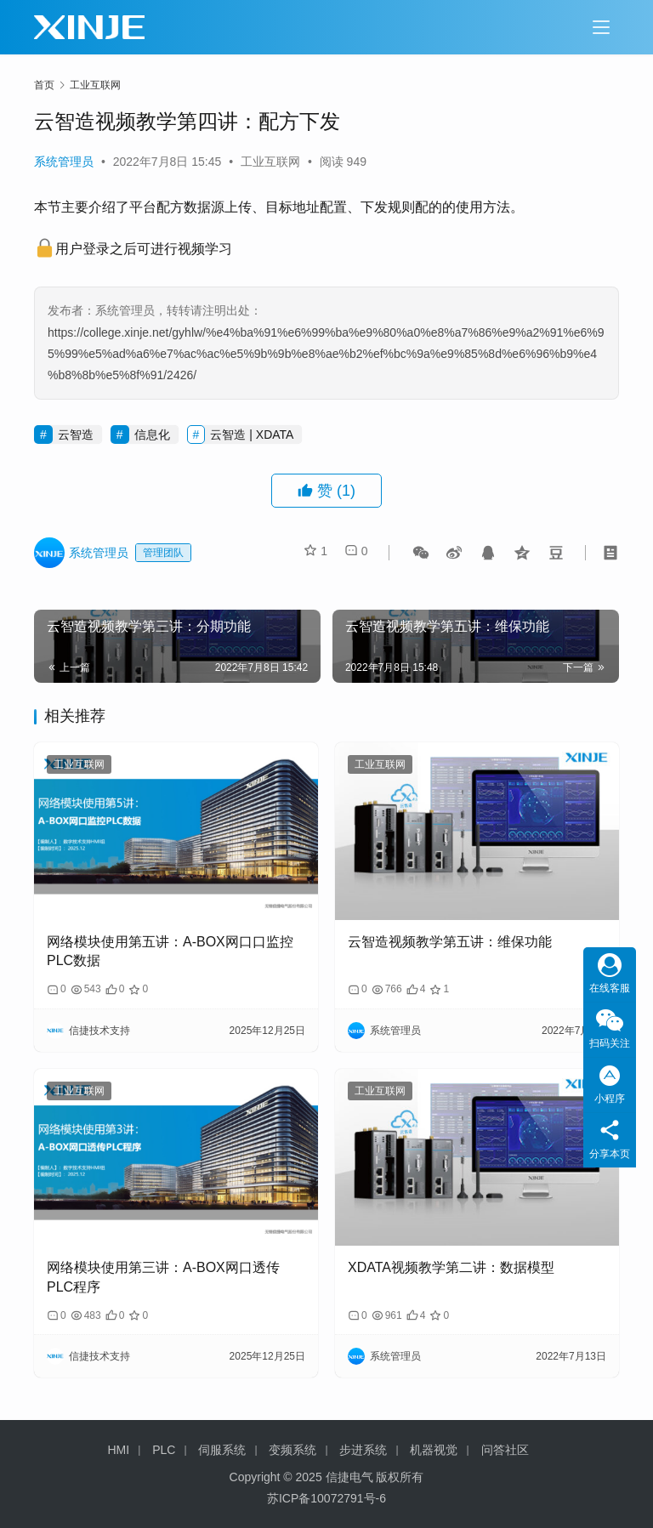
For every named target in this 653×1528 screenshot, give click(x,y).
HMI (119, 1450)
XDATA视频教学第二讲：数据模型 (451, 1267)
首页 (44, 85)
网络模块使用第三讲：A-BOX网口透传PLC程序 (163, 1276)
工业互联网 (270, 161)
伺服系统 (222, 1450)
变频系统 (292, 1450)
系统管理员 (64, 161)
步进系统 (363, 1450)
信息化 (152, 434)
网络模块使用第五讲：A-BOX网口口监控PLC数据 (170, 951)
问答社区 (505, 1450)
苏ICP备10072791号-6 (326, 1498)
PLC (163, 1450)
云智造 (76, 434)
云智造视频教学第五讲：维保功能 (450, 941)
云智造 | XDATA (251, 434)
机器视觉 (433, 1450)
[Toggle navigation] (601, 27)
